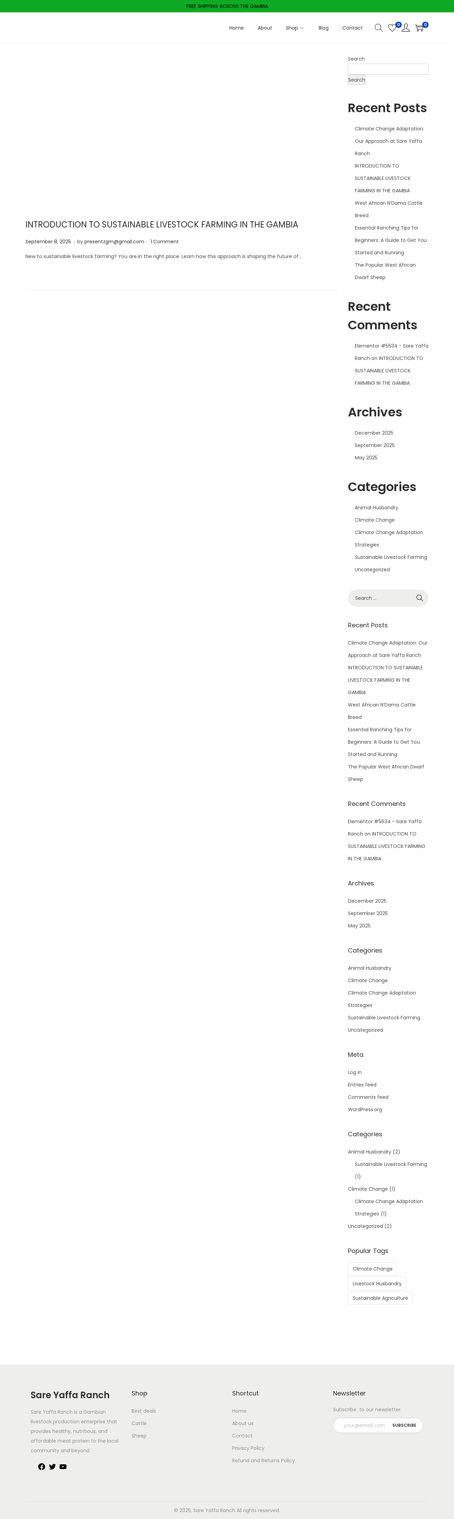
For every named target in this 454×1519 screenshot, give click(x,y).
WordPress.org (365, 1109)
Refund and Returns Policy (263, 1460)
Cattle (139, 1423)
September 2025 (375, 445)
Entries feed (362, 1084)
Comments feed (368, 1097)
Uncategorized (372, 569)
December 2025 (374, 432)
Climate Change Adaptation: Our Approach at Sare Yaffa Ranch (389, 141)
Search (356, 58)
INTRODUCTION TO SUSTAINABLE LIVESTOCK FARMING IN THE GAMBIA (161, 224)
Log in (355, 1072)
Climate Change (375, 520)
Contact (242, 1435)
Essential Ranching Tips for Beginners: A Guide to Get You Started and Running (391, 240)
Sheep (139, 1435)
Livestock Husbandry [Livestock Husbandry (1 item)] (377, 1283)
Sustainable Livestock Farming (391, 557)
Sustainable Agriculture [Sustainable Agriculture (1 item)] (380, 1298)
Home (239, 1411)
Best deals (144, 1411)
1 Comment (165, 241)
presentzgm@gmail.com (114, 241)
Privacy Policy (248, 1448)
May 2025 (366, 457)
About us (243, 1423)
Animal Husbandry (376, 507)
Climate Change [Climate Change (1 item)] (373, 1268)
